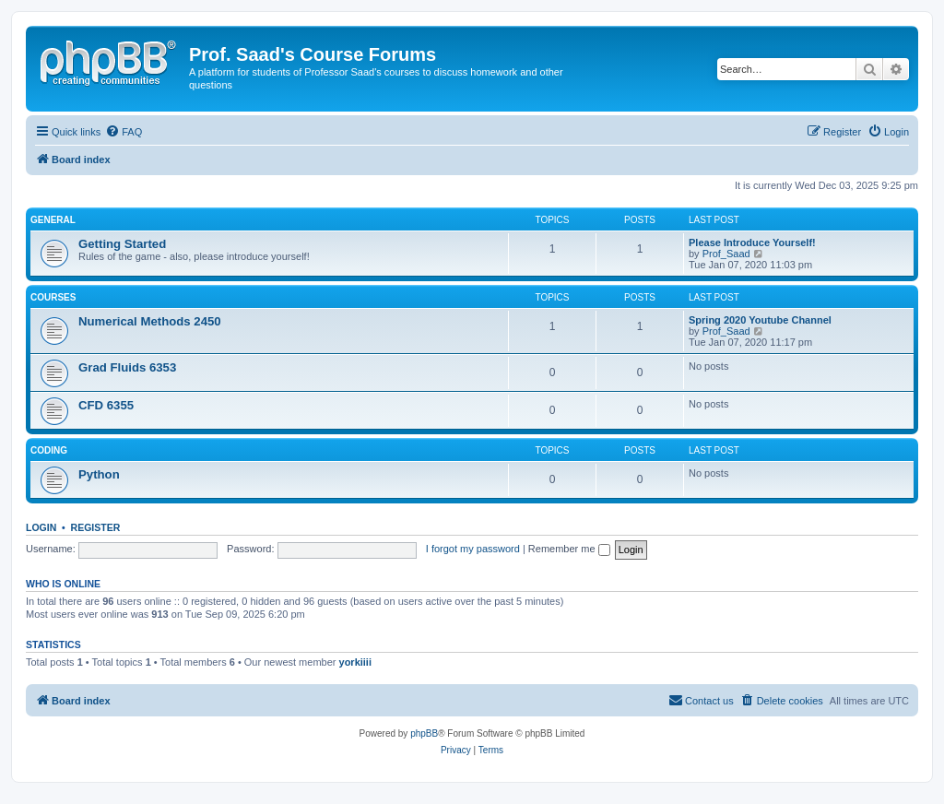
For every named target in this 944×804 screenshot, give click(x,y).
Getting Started (122, 244)
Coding (48, 450)
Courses (53, 297)
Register (96, 527)
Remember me (569, 548)
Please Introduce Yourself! (752, 242)
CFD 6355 (106, 405)
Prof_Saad (726, 253)
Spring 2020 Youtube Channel (760, 319)
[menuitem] (123, 132)
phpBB (424, 733)
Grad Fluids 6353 (127, 367)
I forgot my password (473, 548)
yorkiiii (355, 662)
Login (41, 527)
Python (99, 474)
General (53, 220)
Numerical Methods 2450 (149, 321)
